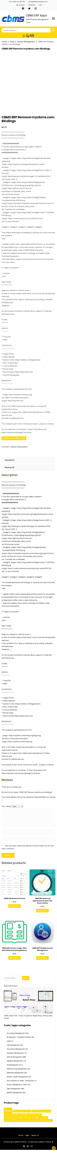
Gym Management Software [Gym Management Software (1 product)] (12, 1117)
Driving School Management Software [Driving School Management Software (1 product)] (14, 1115)
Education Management (15, 1053)
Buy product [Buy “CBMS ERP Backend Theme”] (14, 906)
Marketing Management (15, 1073)
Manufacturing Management (17, 1069)
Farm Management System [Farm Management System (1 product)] (34, 1115)
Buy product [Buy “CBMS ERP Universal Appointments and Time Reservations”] (42, 911)
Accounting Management (15, 1033)
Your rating (7, 806)
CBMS (9, 1041)
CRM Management (13, 1045)
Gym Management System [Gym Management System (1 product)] (28, 1117)
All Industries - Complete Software (19, 1037)
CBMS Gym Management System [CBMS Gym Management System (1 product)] (22, 1111)
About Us (35, 1135)
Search (25, 978)
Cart (40, 5)
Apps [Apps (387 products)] (8, 1110)
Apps (27, 1135)
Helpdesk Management (15, 1061)
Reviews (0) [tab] (9, 467)
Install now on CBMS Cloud (14, 438)
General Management (19, 447)
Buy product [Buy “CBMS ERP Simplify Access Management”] (42, 958)
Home (20, 1135)
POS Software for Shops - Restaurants (20, 1081)
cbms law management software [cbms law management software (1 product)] (41, 1111)
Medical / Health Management (17, 1077)
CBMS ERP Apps (36, 15)
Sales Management (13, 1089)
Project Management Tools (16, 1085)
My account (20, 5)
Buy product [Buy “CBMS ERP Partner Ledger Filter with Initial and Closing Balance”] (14, 958)
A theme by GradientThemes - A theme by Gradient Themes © (28, 1142)
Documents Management (16, 1049)
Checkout (31, 5)
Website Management (14, 1092)
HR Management (13, 1065)
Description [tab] (9, 460)
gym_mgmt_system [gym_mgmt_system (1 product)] (42, 1117)
